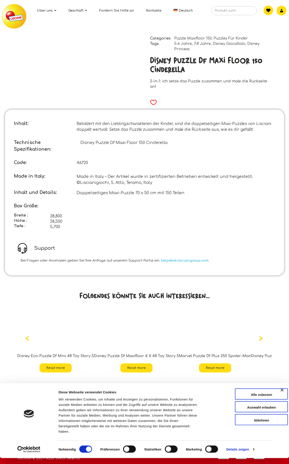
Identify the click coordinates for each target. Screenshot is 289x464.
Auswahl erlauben (240, 413)
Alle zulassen (240, 400)
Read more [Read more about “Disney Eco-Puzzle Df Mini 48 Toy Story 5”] (55, 368)
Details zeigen (237, 455)
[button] (152, 102)
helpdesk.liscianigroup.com (184, 260)
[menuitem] (183, 10)
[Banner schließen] (282, 399)
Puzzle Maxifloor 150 (193, 38)
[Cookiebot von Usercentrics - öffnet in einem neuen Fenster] (28, 455)
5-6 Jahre (183, 44)
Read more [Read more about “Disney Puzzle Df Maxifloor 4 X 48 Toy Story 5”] (136, 368)
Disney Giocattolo (229, 44)
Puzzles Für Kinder (231, 38)
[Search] (246, 12)
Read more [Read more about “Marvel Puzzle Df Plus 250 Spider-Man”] (215, 368)
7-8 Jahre (202, 44)
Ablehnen (240, 426)
